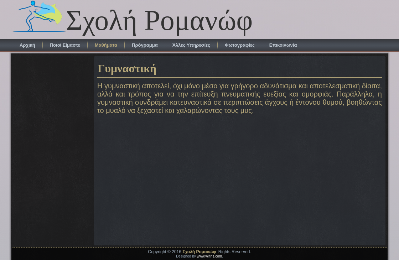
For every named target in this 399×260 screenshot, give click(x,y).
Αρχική (27, 45)
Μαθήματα (106, 45)
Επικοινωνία (283, 45)
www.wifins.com (209, 256)
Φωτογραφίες (240, 45)
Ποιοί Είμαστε (65, 45)
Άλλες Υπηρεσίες (191, 45)
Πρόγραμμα (145, 45)
